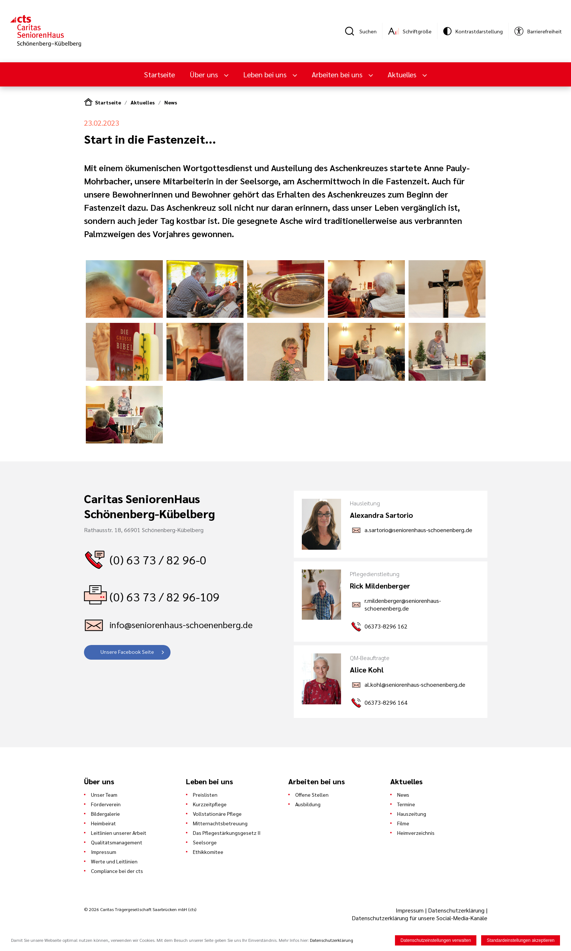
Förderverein (106, 804)
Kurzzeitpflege (210, 804)
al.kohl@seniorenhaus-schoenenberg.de (415, 684)
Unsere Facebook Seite (127, 651)
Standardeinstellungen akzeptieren (520, 940)
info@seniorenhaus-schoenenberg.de (181, 624)
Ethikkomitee (208, 851)
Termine (406, 804)
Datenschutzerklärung (456, 910)
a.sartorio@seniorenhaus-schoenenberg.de (418, 530)
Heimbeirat (103, 823)
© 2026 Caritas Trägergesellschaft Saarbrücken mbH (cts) (140, 909)
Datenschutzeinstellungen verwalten (435, 940)
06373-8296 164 (386, 702)
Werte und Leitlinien (114, 861)
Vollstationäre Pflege (217, 813)
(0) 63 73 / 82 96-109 (165, 596)
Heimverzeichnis (416, 832)
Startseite (159, 74)
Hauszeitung (411, 813)
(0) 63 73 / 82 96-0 (158, 559)
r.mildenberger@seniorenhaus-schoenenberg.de (403, 604)
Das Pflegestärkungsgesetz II (226, 832)
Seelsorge (205, 842)
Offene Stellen (312, 794)
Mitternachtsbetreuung (220, 823)
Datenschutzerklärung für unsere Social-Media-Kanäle (419, 918)
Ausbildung (308, 804)
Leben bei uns (265, 74)
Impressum (103, 851)
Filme (403, 823)
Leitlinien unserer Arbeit (118, 832)
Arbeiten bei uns (338, 74)
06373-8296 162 (386, 626)
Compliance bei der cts (117, 870)
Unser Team (104, 794)
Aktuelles (403, 74)
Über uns (205, 74)
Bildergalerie (105, 813)
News (170, 102)
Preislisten (205, 794)
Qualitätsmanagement (116, 842)
